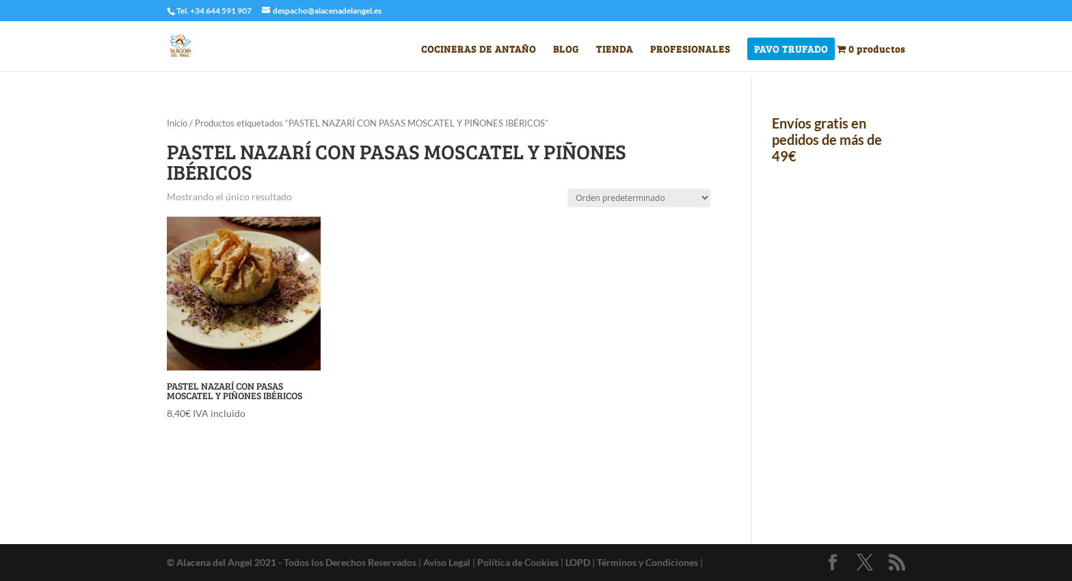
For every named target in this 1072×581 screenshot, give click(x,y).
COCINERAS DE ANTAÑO (478, 49)
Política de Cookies (518, 562)
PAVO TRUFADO (791, 49)
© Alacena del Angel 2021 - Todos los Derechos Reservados (291, 562)
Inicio (177, 123)
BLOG (566, 49)
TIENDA (614, 49)
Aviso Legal (446, 562)
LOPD (577, 562)
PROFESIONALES (690, 49)
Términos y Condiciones (647, 562)
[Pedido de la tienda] (638, 198)
